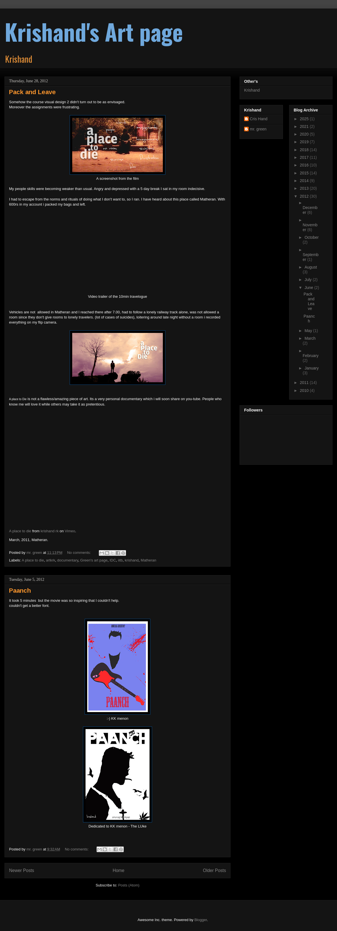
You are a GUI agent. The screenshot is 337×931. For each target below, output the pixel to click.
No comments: (79, 552)
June (309, 287)
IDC (113, 560)
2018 (305, 149)
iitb (120, 560)
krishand (131, 560)
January (311, 368)
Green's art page (93, 560)
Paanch (20, 590)
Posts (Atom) (128, 885)
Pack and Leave (32, 92)
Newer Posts (21, 870)
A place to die (20, 531)
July (308, 279)
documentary (67, 560)
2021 (305, 126)
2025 (305, 119)
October (311, 237)
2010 (305, 390)
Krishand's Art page (94, 31)
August (310, 267)
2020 (305, 134)
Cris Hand (258, 119)
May (308, 330)
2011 (305, 382)
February (311, 355)
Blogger (200, 920)
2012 (305, 196)
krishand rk (49, 531)
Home (119, 870)
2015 (305, 173)
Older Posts (214, 870)
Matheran (148, 560)
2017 (305, 157)
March (309, 338)
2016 (305, 165)
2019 (305, 142)
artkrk (50, 560)
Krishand (252, 90)
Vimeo (70, 531)
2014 (305, 180)
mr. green (258, 129)
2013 (305, 188)
